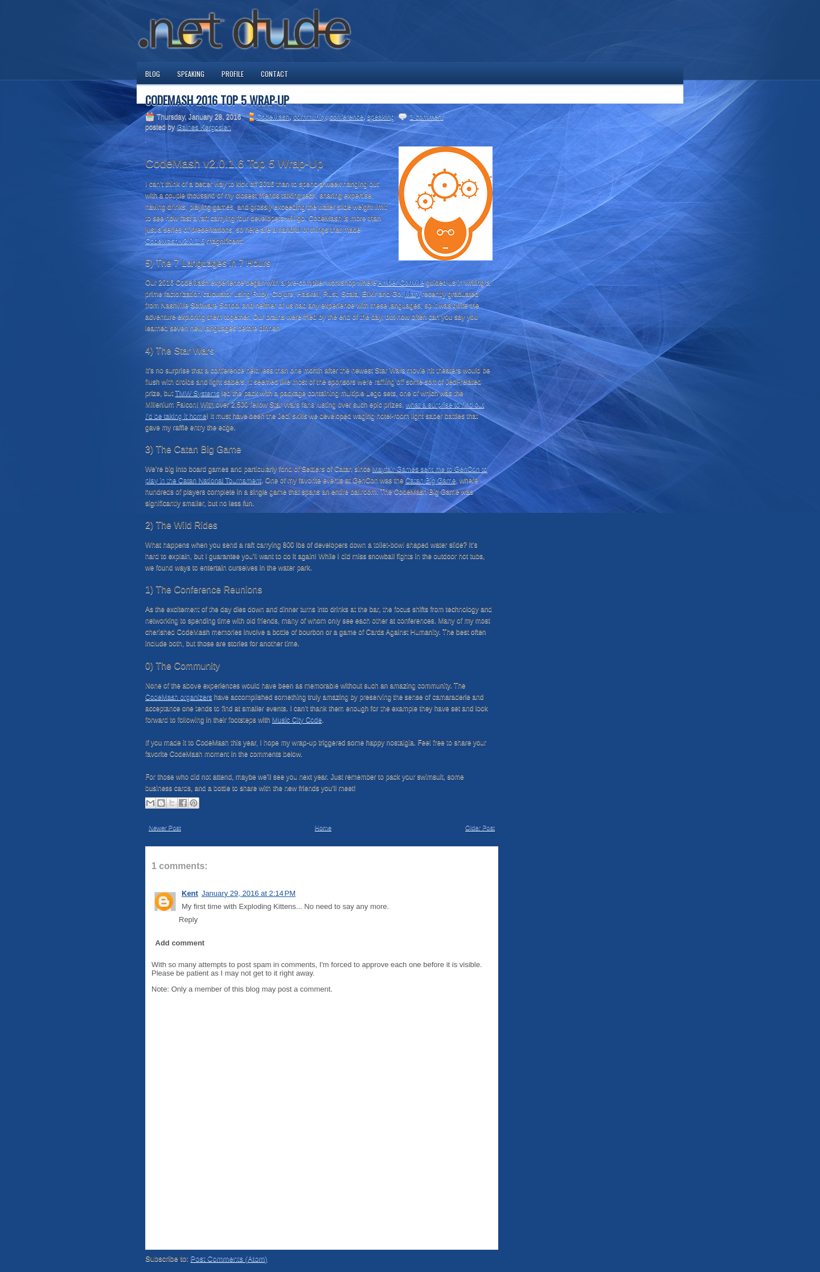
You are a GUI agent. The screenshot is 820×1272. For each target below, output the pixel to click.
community (309, 117)
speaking (381, 117)
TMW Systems (197, 393)
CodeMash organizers (178, 697)
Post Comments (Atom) (229, 1258)
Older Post (480, 827)
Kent (190, 893)
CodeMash (272, 117)
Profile (233, 74)
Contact (274, 74)
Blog (152, 74)
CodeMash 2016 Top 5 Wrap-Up (217, 100)
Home (323, 827)
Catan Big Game (430, 480)
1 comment (426, 117)
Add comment (180, 943)
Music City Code (297, 720)
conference (346, 117)
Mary (412, 294)
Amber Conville (401, 283)
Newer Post (165, 827)
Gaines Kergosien (204, 127)
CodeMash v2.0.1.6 (174, 241)
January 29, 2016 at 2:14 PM (249, 893)
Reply (188, 919)
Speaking (190, 74)
